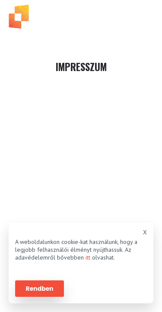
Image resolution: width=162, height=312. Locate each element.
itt (88, 257)
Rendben (40, 288)
